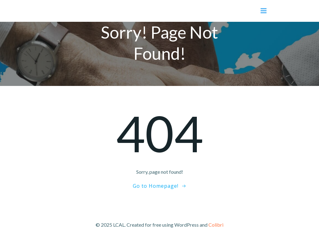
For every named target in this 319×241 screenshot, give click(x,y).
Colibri (215, 225)
